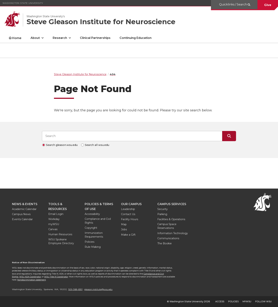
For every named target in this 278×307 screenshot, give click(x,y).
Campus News (21, 214)
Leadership (128, 209)
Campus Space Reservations (166, 226)
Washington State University (23, 3)
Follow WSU (263, 301)
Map (124, 224)
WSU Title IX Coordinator (56, 276)
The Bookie (164, 243)
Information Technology (172, 233)
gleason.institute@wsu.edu (98, 289)
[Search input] (132, 136)
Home (16, 38)
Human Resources (60, 234)
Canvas (52, 229)
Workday (54, 219)
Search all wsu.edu (97, 145)
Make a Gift (128, 234)
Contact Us (128, 214)
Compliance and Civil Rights (98, 220)
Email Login (55, 214)
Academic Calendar (24, 209)
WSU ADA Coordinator (30, 276)
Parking (162, 214)
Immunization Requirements (94, 234)
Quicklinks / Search (233, 4)
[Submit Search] (229, 136)
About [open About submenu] (35, 38)
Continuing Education (136, 38)
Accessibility (92, 214)
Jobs (124, 229)
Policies (89, 241)
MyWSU (247, 301)
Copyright (91, 227)
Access (219, 301)
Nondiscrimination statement (31, 279)
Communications (168, 238)
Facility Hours (129, 219)
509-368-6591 (75, 289)
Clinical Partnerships (95, 38)
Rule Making (93, 247)
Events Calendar (22, 219)
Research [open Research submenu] (60, 38)
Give (267, 5)
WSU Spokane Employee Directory (61, 241)
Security (162, 209)
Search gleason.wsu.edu (62, 145)
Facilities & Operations (171, 219)
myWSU (53, 224)
